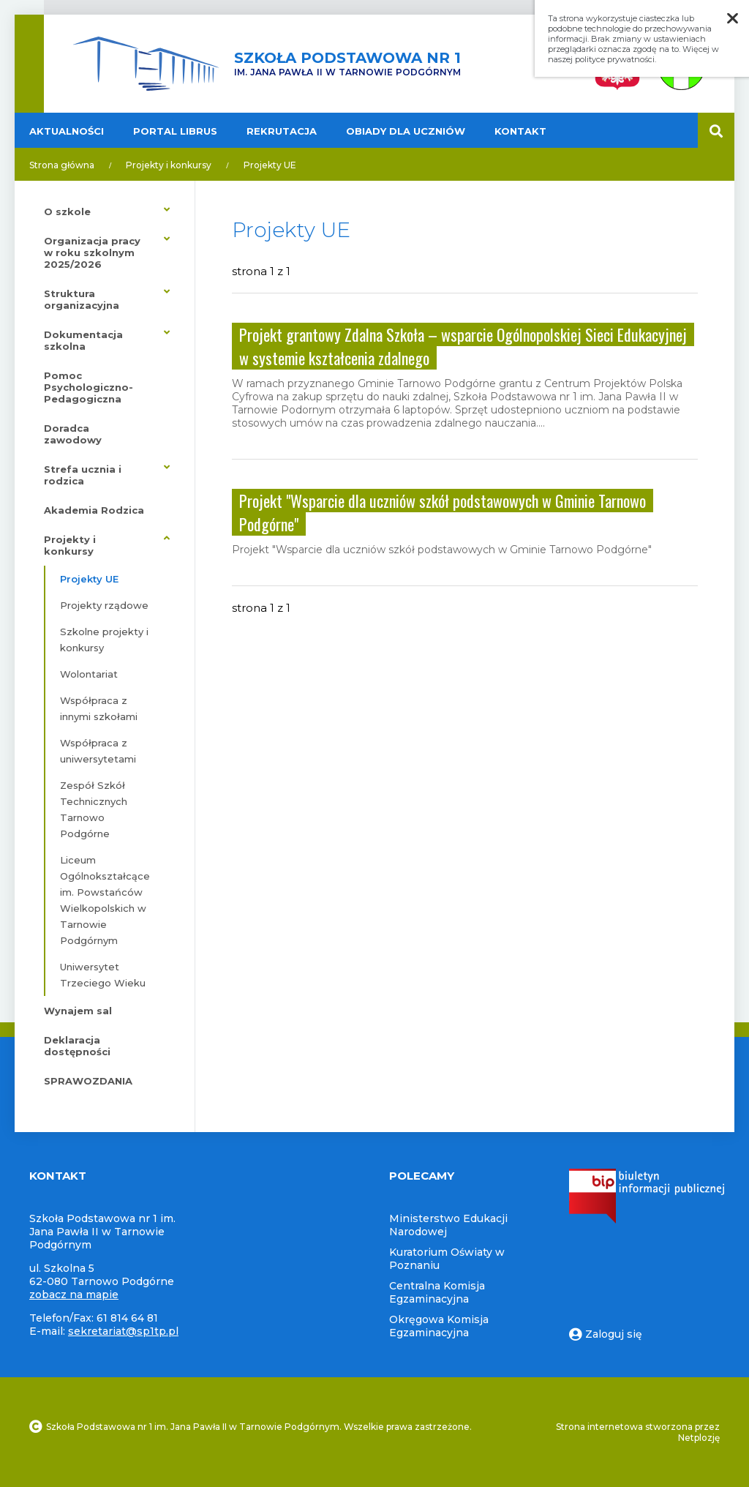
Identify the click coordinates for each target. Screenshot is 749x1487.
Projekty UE (270, 165)
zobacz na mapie (73, 1294)
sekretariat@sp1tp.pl (123, 1331)
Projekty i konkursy (168, 165)
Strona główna (61, 165)
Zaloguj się (605, 1334)
